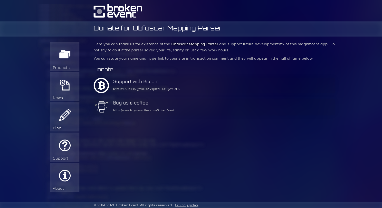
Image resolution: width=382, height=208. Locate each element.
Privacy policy (187, 205)
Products (61, 68)
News (58, 98)
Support (60, 158)
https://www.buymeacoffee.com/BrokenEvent (143, 110)
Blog (57, 128)
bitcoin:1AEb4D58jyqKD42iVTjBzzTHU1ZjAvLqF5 (146, 89)
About (58, 188)
